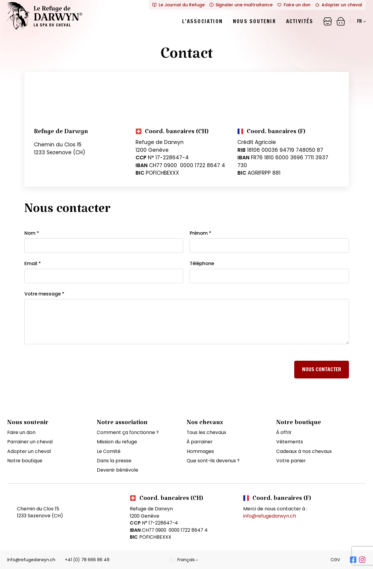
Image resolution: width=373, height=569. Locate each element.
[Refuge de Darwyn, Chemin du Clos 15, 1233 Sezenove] (186, 94)
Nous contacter (321, 369)
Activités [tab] (299, 21)
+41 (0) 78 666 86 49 (87, 560)
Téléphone (202, 263)
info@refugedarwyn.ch (269, 516)
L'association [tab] (202, 21)
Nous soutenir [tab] (254, 21)
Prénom (200, 233)
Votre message (44, 294)
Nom (31, 233)
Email (32, 263)
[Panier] (327, 21)
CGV (335, 560)
